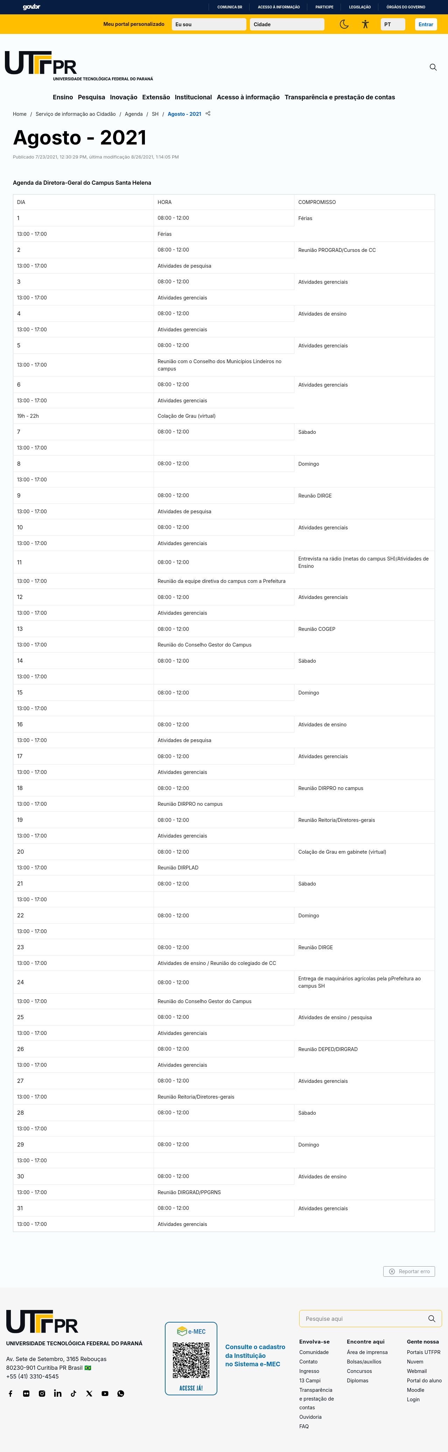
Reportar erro (368, 1271)
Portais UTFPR (424, 1352)
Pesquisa (91, 97)
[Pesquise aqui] (364, 1319)
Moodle (416, 1390)
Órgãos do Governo (406, 7)
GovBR (31, 7)
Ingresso (309, 1371)
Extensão (156, 97)
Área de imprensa (367, 1352)
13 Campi (310, 1381)
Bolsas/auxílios (364, 1362)
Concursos (359, 1371)
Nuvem (415, 1362)
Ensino (63, 97)
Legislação (360, 7)
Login (413, 1400)
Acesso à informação (279, 7)
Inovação (124, 97)
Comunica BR (229, 7)
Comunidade (314, 1352)
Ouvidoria (310, 1417)
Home (60, 114)
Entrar (426, 24)
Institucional (193, 97)
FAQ (304, 1427)
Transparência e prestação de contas (340, 97)
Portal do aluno (424, 1381)
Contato (308, 1362)
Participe (325, 7)
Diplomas (357, 1381)
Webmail (417, 1371)
